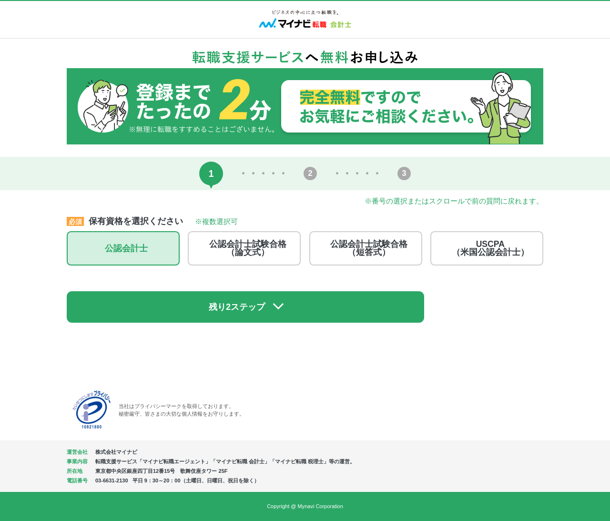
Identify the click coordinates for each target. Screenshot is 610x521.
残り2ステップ (296, 306)
